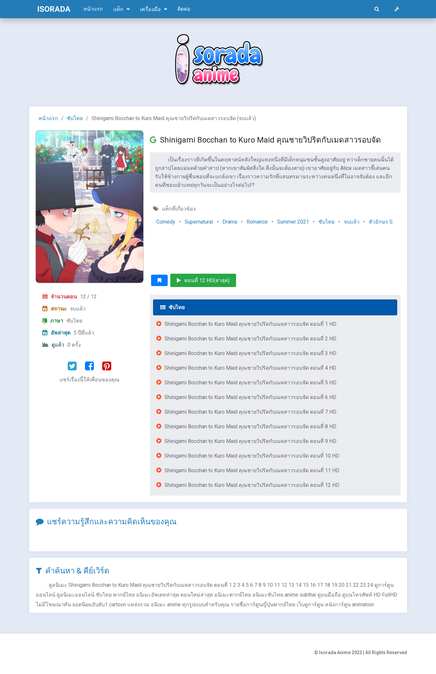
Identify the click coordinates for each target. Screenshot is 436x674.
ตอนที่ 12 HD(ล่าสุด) (203, 280)
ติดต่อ (183, 9)
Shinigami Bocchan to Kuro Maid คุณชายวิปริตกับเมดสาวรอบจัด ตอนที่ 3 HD (250, 353)
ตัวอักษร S (381, 222)
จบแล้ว (351, 222)
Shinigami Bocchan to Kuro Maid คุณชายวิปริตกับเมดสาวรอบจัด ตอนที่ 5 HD (250, 382)
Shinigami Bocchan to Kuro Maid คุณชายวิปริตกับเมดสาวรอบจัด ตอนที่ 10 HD (251, 456)
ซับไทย (75, 118)
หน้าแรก (93, 9)
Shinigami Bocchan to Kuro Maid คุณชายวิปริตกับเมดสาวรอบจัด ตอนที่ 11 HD (251, 470)
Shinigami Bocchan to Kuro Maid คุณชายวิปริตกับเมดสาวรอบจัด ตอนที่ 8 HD (250, 426)
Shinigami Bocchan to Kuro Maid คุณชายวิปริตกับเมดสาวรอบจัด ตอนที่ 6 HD (250, 397)
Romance (257, 222)
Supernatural (199, 222)
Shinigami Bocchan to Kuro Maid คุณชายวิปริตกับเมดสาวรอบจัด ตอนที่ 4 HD (250, 368)
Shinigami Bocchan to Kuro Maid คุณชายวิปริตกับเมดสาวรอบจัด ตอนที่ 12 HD (251, 485)
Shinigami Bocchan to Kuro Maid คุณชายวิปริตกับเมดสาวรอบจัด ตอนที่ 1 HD (250, 324)
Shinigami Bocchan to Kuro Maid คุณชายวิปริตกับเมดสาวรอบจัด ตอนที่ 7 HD (250, 412)
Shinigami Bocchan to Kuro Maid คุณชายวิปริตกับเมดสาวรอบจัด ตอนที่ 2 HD (250, 339)
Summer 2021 (293, 222)
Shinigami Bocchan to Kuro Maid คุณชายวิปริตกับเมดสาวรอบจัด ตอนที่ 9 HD (250, 441)
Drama (229, 222)
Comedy (165, 222)
